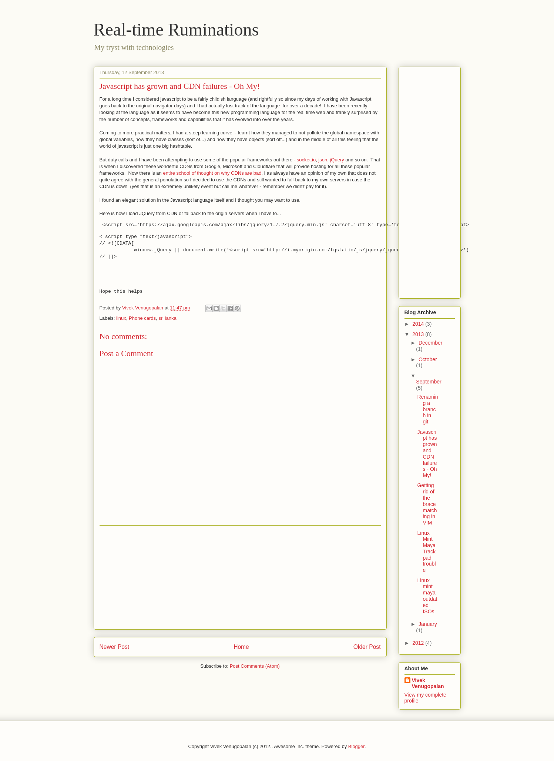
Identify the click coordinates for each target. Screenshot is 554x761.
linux (121, 318)
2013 (418, 334)
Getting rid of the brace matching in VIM (427, 504)
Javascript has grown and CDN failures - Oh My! (427, 454)
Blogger (356, 746)
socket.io (306, 159)
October (428, 359)
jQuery (337, 159)
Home (241, 647)
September (428, 382)
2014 (418, 324)
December (431, 343)
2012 (418, 643)
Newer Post (115, 647)
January (428, 624)
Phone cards (142, 318)
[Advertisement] (240, 577)
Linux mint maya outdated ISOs (427, 595)
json (322, 159)
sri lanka (167, 318)
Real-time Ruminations (176, 29)
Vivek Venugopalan (428, 683)
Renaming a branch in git (427, 409)
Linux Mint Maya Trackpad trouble (426, 551)
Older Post (367, 647)
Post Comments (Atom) (255, 666)
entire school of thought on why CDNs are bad (212, 173)
